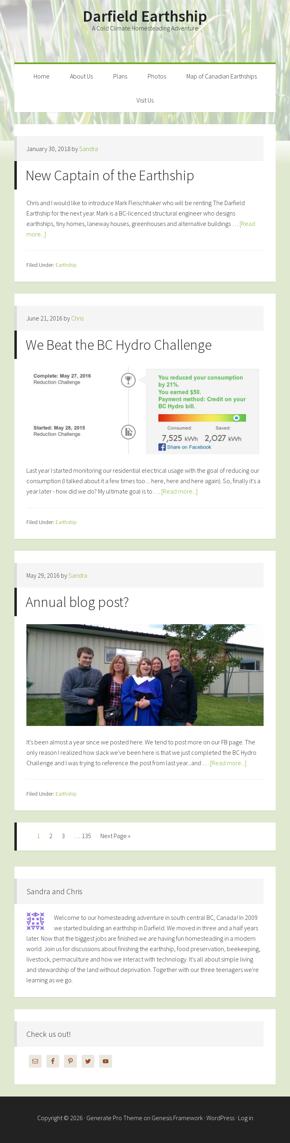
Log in (245, 1118)
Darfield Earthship (145, 16)
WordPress (220, 1118)
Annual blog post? (77, 602)
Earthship (66, 264)
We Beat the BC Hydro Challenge (119, 345)
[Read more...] (179, 491)
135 (86, 836)
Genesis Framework (177, 1118)
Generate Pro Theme (114, 1118)
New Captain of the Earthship (110, 175)
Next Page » (115, 836)
